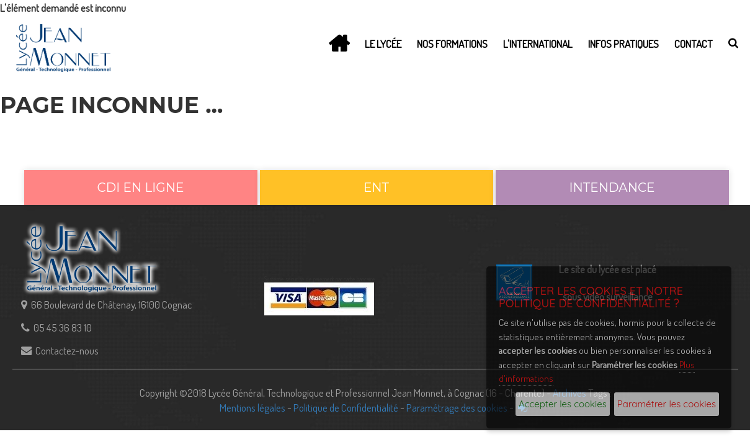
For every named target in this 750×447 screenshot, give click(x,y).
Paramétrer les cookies (666, 404)
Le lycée (383, 43)
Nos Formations (452, 43)
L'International (538, 43)
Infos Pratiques (623, 43)
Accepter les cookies (563, 404)
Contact (693, 43)
